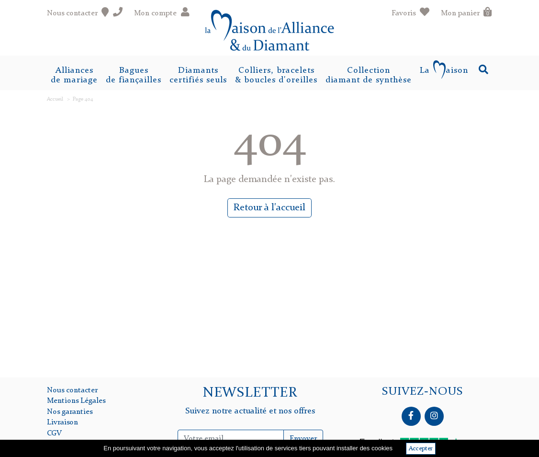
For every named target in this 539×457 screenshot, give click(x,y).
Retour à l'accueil (269, 208)
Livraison (62, 422)
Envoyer (303, 439)
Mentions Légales (76, 401)
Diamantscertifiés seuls (198, 75)
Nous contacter (72, 390)
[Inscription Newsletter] (230, 439)
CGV (54, 433)
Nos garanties (69, 412)
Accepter (421, 449)
